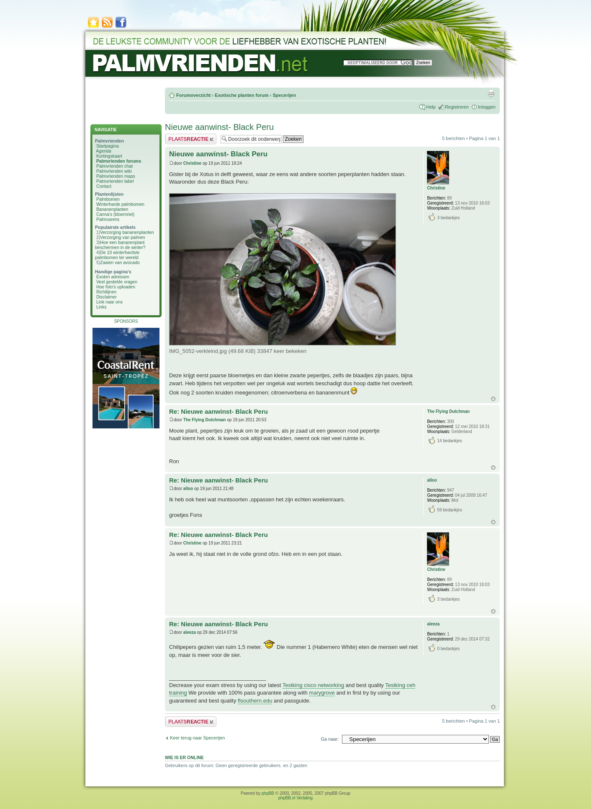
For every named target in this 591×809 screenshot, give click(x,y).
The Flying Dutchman (204, 419)
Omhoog (493, 399)
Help (431, 106)
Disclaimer (106, 296)
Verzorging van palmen (122, 237)
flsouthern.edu (255, 701)
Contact (103, 186)
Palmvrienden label (115, 181)
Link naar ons (109, 301)
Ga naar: (330, 739)
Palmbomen (108, 199)
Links (101, 306)
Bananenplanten (112, 209)
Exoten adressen (112, 276)
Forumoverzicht (193, 95)
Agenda (103, 150)
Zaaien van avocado (120, 262)
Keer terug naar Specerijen (197, 737)
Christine (192, 163)
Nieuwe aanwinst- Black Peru (219, 127)
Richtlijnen (106, 291)
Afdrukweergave (491, 93)
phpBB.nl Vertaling (295, 798)
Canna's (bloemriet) (115, 214)
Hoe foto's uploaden (115, 286)
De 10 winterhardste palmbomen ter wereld (117, 255)
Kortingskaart (109, 155)
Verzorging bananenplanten (127, 232)
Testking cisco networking (313, 685)
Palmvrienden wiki (114, 171)
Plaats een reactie (190, 139)
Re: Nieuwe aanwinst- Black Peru (218, 411)
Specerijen (284, 95)
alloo (188, 488)
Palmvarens (107, 219)
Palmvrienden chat (114, 166)
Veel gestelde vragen (116, 281)
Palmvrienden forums (118, 160)
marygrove (321, 693)
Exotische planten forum (241, 95)
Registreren (457, 106)
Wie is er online (184, 757)
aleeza (189, 632)
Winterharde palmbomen (120, 204)
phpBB (268, 793)
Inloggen (487, 106)
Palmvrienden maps (115, 176)
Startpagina (107, 145)
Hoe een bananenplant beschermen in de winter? (120, 245)
